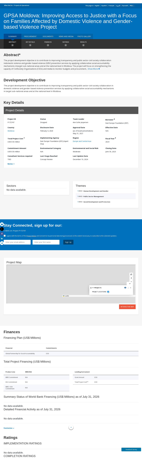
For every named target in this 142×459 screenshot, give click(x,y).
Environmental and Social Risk (85, 148)
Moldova (11, 131)
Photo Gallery (84, 36)
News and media (66, 36)
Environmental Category (50, 148)
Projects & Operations (21, 5)
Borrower (110, 119)
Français (111, 6)
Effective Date (111, 127)
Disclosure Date (47, 127)
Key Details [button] (30, 44)
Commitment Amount (17, 148)
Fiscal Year (110, 138)
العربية (118, 6)
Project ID (12, 119)
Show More (94, 69)
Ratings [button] (66, 44)
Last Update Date (80, 156)
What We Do (8, 5)
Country (11, 127)
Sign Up (68, 242)
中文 (131, 6)
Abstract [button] (13, 44)
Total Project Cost (16, 138)
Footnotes (8, 428)
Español (104, 6)
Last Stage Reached (48, 156)
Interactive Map (127, 307)
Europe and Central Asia (82, 141)
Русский (125, 6)
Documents (48, 36)
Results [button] (83, 44)
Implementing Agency (49, 138)
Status (43, 119)
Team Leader (78, 119)
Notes (10, 164)
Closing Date (110, 148)
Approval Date (79, 127)
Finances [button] (48, 44)
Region (76, 138)
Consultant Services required (20, 156)
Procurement (30, 36)
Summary (12, 36)
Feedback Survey (131, 450)
